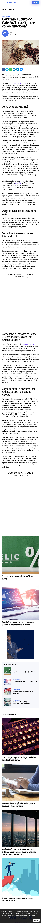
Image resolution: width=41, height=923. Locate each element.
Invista (35, 2)
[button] (3, 3)
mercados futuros (20, 83)
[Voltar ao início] (13, 3)
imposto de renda (28, 344)
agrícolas (18, 183)
